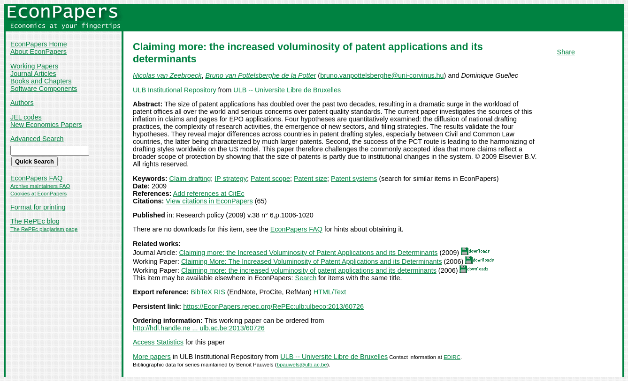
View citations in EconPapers (209, 201)
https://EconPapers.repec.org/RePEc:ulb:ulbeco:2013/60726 (273, 306)
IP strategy (230, 178)
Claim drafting (190, 178)
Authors (22, 102)
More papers (152, 356)
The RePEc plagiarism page (43, 229)
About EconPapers (38, 51)
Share (566, 52)
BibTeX (201, 292)
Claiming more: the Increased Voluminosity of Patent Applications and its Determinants (308, 252)
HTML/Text (330, 292)
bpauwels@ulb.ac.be (302, 364)
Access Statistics (158, 342)
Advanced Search (37, 138)
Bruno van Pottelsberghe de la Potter (260, 75)
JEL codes (26, 117)
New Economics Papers (46, 124)
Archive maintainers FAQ (40, 186)
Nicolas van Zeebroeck (167, 75)
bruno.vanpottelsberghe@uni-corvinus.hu (382, 75)
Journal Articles (33, 73)
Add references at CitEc (209, 193)
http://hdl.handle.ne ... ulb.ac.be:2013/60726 (199, 328)
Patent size (310, 178)
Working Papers (34, 66)
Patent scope (270, 178)
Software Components (43, 88)
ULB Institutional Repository (174, 90)
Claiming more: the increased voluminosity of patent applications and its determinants (309, 270)
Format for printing (38, 207)
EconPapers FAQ (36, 178)
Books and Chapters (40, 81)
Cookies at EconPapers (38, 193)
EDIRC (452, 357)
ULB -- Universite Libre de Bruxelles (287, 90)
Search (306, 278)
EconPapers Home (38, 44)
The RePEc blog (35, 221)
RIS (219, 292)
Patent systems (354, 178)
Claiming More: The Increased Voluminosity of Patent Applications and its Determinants (311, 261)
